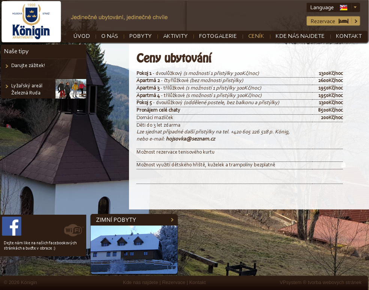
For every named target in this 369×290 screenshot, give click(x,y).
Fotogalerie (218, 36)
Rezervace (173, 282)
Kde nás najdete (300, 36)
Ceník (256, 36)
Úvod (82, 36)
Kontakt (349, 36)
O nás (109, 36)
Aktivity (175, 36)
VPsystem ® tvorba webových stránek (321, 282)
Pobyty (140, 36)
